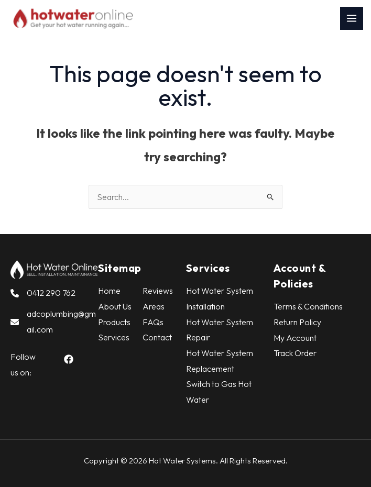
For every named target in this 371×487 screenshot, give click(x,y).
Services (113, 337)
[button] (69, 359)
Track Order (295, 353)
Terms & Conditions (308, 306)
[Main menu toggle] (351, 18)
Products (114, 322)
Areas (154, 306)
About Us (115, 306)
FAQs (153, 322)
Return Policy (297, 322)
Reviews (158, 290)
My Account (295, 338)
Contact (157, 337)
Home (109, 290)
